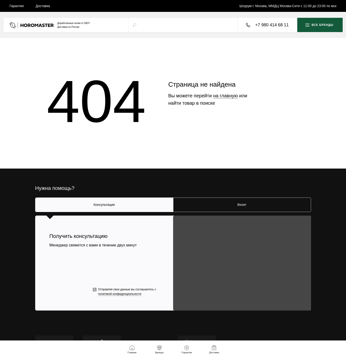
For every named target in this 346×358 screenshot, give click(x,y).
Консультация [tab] (104, 205)
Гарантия (17, 6)
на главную (225, 95)
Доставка (43, 6)
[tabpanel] (173, 263)
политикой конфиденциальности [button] (119, 294)
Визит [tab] (242, 205)
